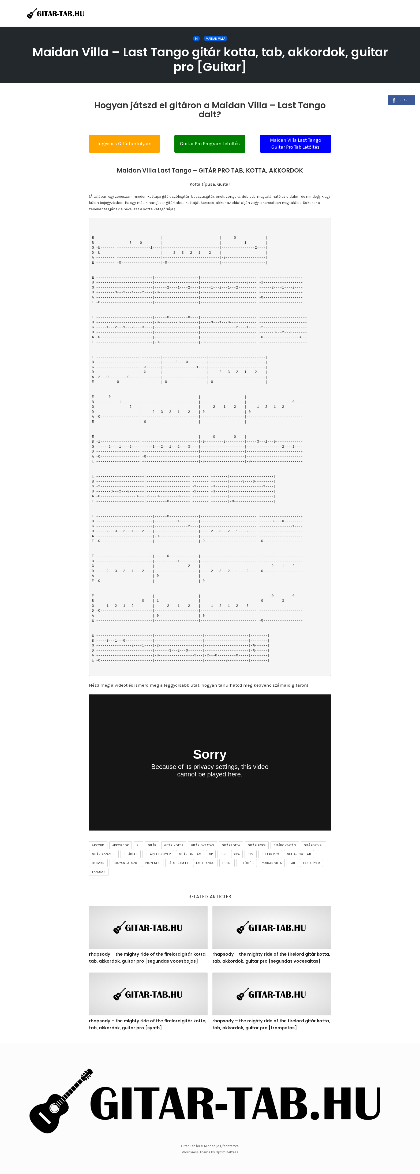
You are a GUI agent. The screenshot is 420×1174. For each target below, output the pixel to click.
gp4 (237, 854)
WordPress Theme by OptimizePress (210, 1152)
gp (211, 854)
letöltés (246, 863)
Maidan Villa (215, 38)
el (138, 845)
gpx (251, 854)
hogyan (98, 863)
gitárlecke (257, 845)
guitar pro (270, 854)
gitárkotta (231, 845)
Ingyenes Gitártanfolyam (125, 144)
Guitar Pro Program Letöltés (210, 144)
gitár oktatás (202, 845)
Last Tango (205, 863)
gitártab (130, 854)
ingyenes (152, 863)
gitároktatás (284, 845)
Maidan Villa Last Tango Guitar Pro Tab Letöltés (295, 143)
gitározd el (313, 845)
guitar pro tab (299, 854)
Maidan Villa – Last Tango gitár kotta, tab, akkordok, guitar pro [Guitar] (210, 59)
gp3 (223, 854)
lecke (227, 863)
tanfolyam (311, 863)
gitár (152, 845)
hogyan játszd (124, 863)
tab (292, 863)
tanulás (98, 872)
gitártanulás (190, 854)
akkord (98, 845)
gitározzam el (104, 854)
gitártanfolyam (158, 854)
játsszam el (178, 863)
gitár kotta (173, 845)
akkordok (120, 845)
